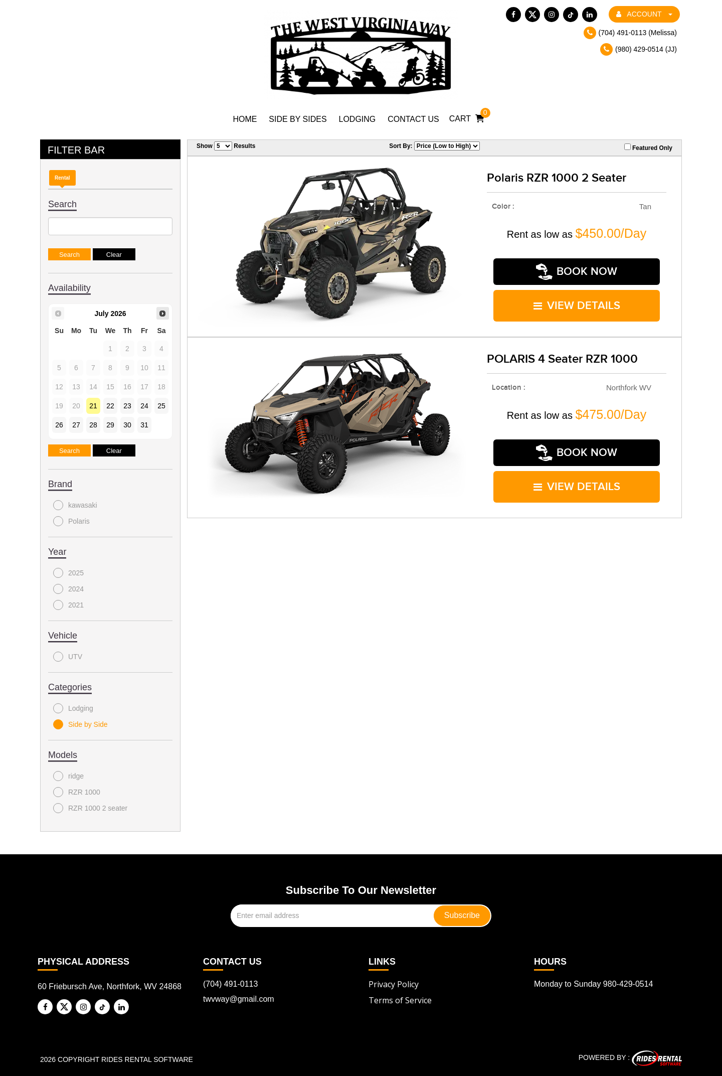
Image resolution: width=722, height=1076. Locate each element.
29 (110, 425)
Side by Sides (297, 119)
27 (76, 425)
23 (127, 406)
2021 (68, 605)
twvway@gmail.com (238, 999)
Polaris (71, 521)
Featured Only (648, 147)
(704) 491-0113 (230, 984)
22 (110, 406)
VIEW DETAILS (576, 306)
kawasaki (75, 505)
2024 (68, 589)
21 (93, 406)
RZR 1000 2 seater (90, 808)
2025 (68, 573)
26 (59, 425)
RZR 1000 (76, 792)
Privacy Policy (394, 984)
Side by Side (80, 724)
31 (144, 425)
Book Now (576, 271)
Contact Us (413, 119)
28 (93, 425)
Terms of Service (400, 1000)
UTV (67, 657)
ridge (68, 776)
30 (127, 425)
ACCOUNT (644, 14)
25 (161, 406)
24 (144, 406)
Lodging (357, 119)
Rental (62, 178)
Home (245, 119)
